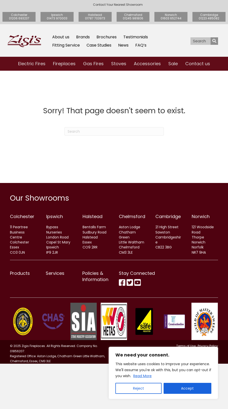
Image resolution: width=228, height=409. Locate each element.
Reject (138, 388)
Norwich (201, 216)
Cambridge (168, 216)
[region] (163, 373)
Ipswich (54, 216)
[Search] (114, 131)
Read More (142, 375)
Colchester (22, 216)
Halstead (92, 216)
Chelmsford (132, 216)
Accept (187, 388)
